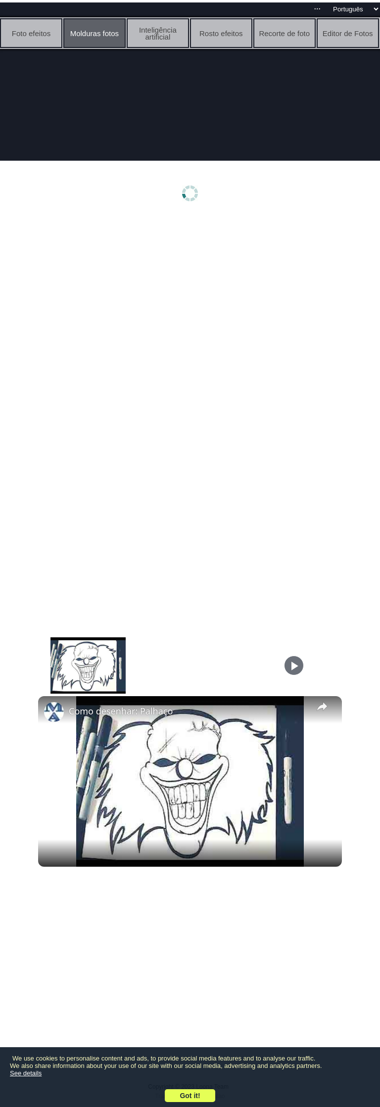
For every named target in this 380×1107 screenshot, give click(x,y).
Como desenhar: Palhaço (121, 711)
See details (26, 1073)
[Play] (294, 665)
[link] (54, 712)
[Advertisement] (190, 295)
